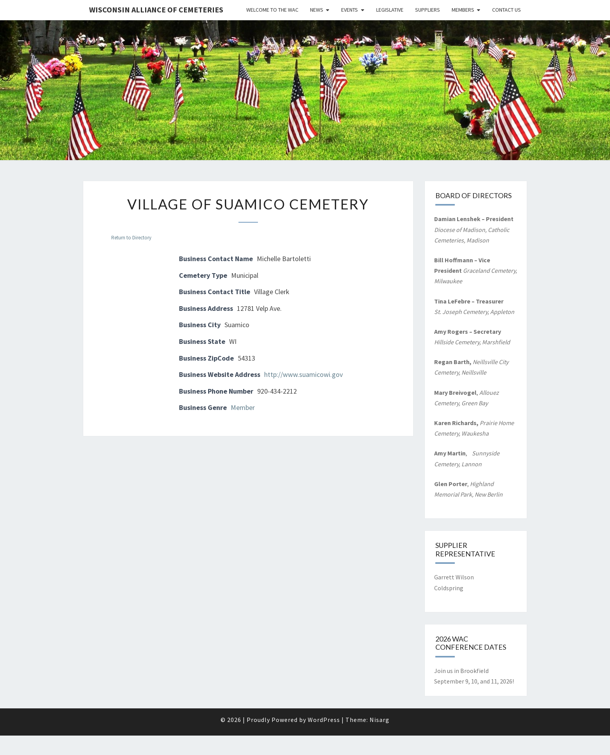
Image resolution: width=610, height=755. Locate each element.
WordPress (324, 720)
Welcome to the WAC (272, 9)
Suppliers (427, 9)
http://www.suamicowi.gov (303, 374)
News (316, 9)
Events (349, 9)
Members (463, 9)
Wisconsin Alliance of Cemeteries (156, 9)
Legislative (389, 9)
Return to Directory (131, 237)
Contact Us (506, 9)
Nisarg (379, 720)
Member (243, 407)
